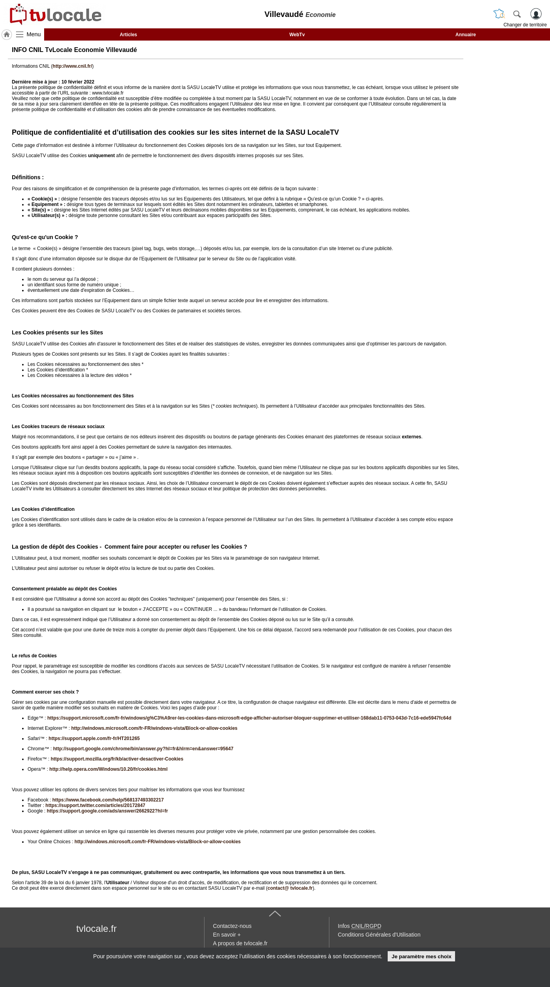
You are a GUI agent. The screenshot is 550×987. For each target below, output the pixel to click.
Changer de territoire (525, 25)
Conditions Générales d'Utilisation (379, 934)
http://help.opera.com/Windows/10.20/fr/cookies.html (108, 769)
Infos (359, 926)
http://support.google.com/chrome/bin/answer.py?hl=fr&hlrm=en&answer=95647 (143, 748)
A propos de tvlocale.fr (240, 943)
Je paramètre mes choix (422, 956)
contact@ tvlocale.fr (290, 888)
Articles (128, 34)
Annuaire (465, 34)
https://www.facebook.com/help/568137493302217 (108, 800)
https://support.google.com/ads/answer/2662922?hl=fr (107, 811)
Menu (34, 34)
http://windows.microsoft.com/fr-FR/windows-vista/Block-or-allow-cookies (154, 728)
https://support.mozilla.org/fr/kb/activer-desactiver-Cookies (117, 759)
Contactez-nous (232, 926)
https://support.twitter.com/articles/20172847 (95, 805)
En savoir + (227, 934)
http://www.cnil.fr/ (72, 66)
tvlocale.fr (96, 928)
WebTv (297, 34)
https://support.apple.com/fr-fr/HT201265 (93, 738)
